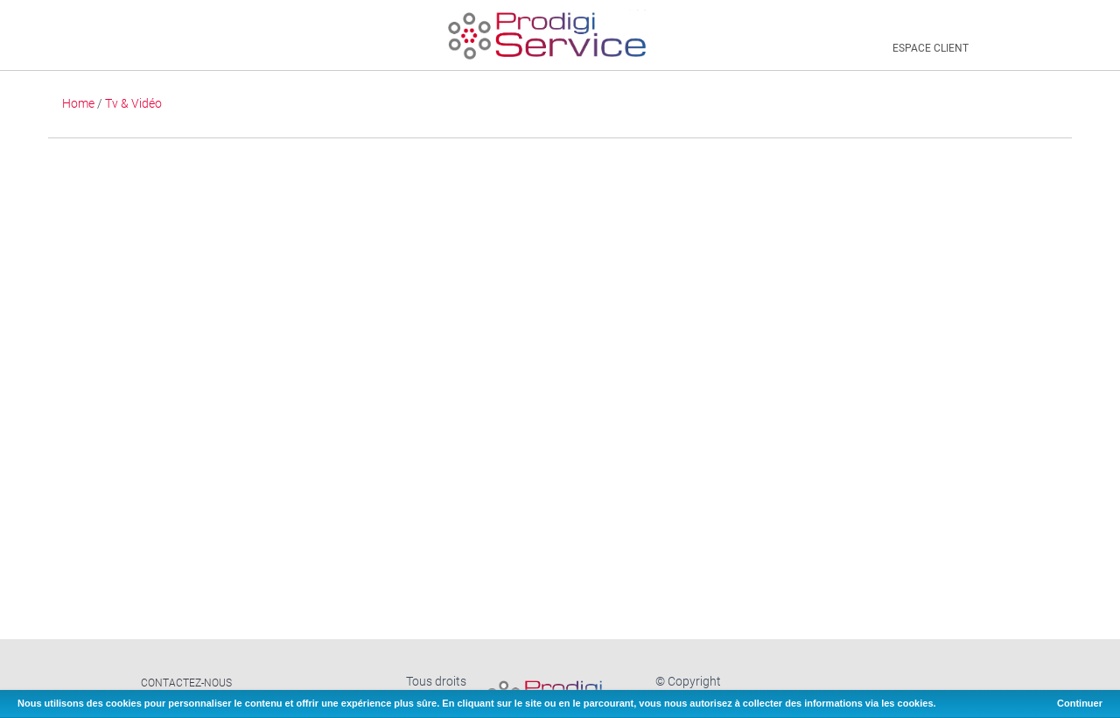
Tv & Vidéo (133, 103)
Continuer (1079, 703)
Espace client (930, 48)
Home (78, 103)
